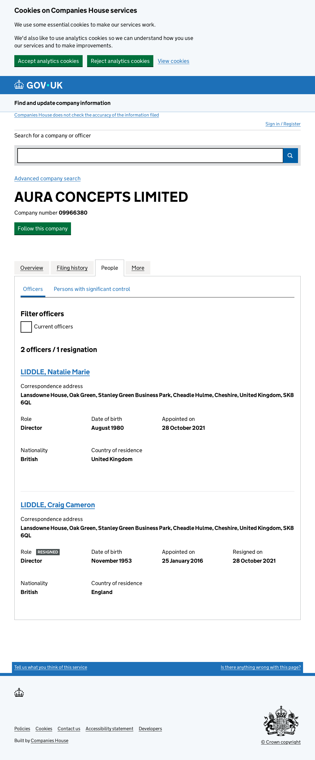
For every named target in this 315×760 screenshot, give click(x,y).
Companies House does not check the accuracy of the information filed (86, 115)
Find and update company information (62, 103)
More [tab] (138, 267)
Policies (22, 728)
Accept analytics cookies (48, 61)
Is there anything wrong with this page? (261, 667)
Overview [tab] (31, 267)
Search (290, 155)
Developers (150, 728)
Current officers (47, 327)
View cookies (173, 61)
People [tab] (109, 267)
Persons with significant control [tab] (92, 289)
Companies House (49, 740)
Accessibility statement (109, 728)
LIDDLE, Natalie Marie (55, 371)
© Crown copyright (281, 742)
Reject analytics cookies (120, 61)
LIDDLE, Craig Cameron (58, 504)
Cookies (43, 728)
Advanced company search (47, 178)
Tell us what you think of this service (50, 667)
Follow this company (43, 228)
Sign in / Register (283, 124)
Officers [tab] (33, 289)
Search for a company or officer (52, 135)
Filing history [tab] (72, 267)
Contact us (69, 728)
